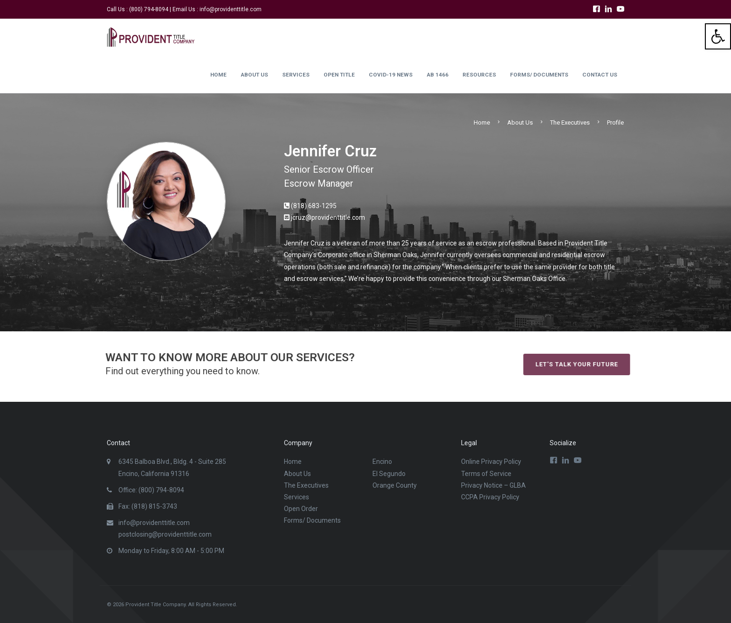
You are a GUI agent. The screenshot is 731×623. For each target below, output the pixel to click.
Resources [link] (479, 74)
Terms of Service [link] (486, 473)
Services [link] (296, 74)
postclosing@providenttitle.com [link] (165, 534)
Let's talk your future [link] (590, 364)
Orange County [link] (394, 485)
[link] (718, 36)
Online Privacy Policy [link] (491, 461)
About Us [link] (254, 74)
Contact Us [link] (599, 74)
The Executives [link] (570, 122)
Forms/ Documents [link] (539, 74)
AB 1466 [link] (437, 74)
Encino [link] (382, 461)
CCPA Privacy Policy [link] (490, 497)
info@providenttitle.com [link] (231, 9)
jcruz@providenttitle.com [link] (328, 217)
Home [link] (218, 74)
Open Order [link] (301, 508)
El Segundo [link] (389, 473)
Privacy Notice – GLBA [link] (493, 485)
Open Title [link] (339, 74)
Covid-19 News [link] (391, 74)
